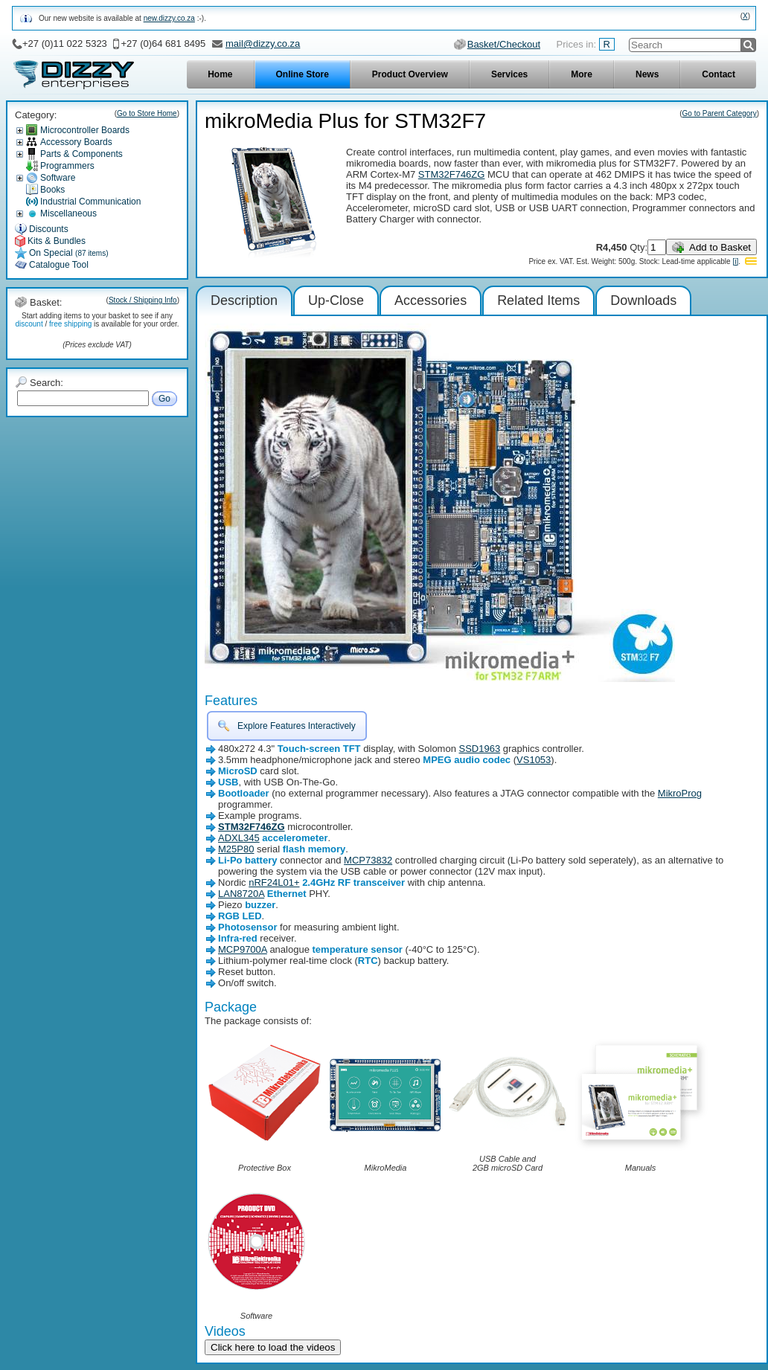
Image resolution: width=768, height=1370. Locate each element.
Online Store (302, 74)
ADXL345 (239, 837)
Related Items (538, 300)
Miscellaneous (68, 213)
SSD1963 (480, 748)
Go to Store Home (147, 113)
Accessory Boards (76, 142)
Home (220, 74)
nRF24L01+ (274, 882)
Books (52, 189)
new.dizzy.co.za (169, 18)
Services (509, 74)
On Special (69, 253)
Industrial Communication (90, 201)
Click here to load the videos (273, 1347)
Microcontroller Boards (84, 130)
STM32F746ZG (451, 174)
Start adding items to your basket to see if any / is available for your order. (97, 320)
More (581, 74)
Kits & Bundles (57, 241)
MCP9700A (242, 949)
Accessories (430, 300)
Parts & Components (81, 154)
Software (57, 178)
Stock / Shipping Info (143, 300)
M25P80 (236, 849)
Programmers (67, 166)
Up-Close (336, 300)
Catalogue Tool (59, 265)
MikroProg (680, 793)
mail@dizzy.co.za (262, 43)
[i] (735, 261)
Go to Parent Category (719, 113)
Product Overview (410, 74)
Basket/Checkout (503, 44)
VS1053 (533, 759)
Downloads (643, 300)
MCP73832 (368, 860)
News (647, 74)
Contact (718, 74)
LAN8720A (241, 893)
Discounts (48, 229)
